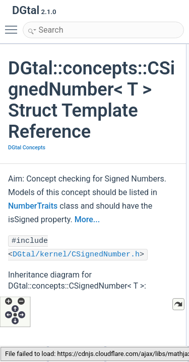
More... (87, 219)
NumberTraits (32, 206)
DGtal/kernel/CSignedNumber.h (76, 254)
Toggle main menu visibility (13, 25)
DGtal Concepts (26, 147)
